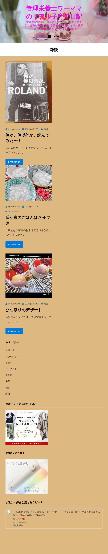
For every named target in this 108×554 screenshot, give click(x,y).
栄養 (7, 381)
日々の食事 (13, 211)
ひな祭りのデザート (23, 309)
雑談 (46, 129)
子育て (8, 362)
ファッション (12, 356)
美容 (7, 387)
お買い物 (9, 350)
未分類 (8, 375)
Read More (14, 162)
